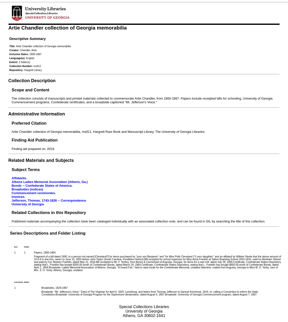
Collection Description (32, 80)
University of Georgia (28, 204)
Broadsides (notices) (27, 189)
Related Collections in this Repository (49, 212)
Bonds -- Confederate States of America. (42, 185)
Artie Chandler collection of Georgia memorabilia (67, 28)
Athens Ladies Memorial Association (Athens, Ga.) (50, 182)
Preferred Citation (29, 123)
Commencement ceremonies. (34, 193)
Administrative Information (36, 113)
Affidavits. (19, 178)
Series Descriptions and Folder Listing (47, 233)
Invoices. (18, 197)
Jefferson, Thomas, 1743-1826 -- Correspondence (49, 200)
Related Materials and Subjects (41, 160)
